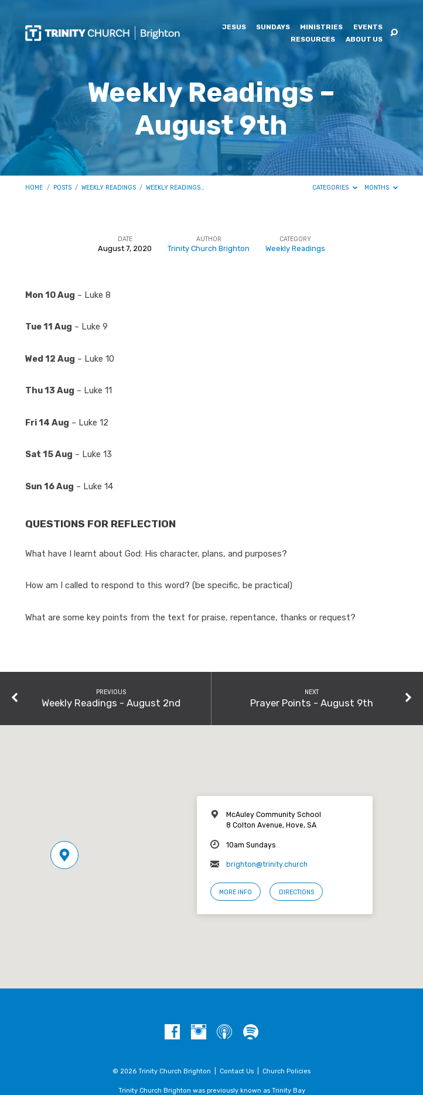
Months (381, 187)
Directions (296, 892)
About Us (364, 39)
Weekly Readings (108, 187)
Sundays (273, 27)
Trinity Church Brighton (209, 248)
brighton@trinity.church (267, 864)
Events (368, 27)
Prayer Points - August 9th (311, 703)
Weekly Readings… (175, 187)
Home (34, 187)
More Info (235, 892)
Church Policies (286, 1071)
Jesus (234, 27)
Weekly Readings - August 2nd (111, 703)
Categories (334, 187)
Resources (313, 39)
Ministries (321, 27)
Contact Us (237, 1071)
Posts (62, 187)
